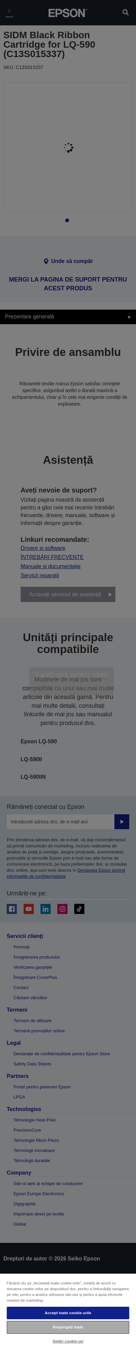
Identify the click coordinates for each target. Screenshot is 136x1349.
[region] (68, 1311)
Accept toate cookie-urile (68, 1313)
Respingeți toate (68, 1327)
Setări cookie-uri (68, 1341)
